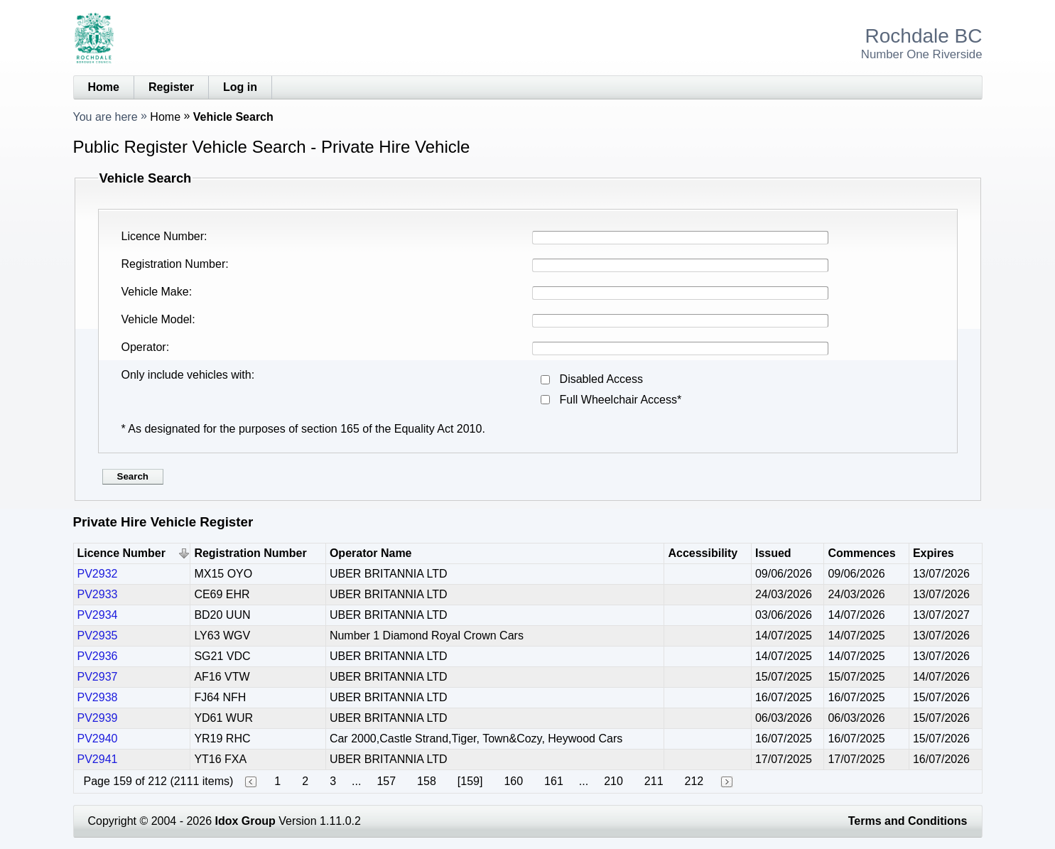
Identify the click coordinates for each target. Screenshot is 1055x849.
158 (426, 781)
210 (613, 781)
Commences (861, 553)
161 (553, 781)
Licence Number (163, 236)
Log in (240, 87)
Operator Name (371, 553)
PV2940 (97, 738)
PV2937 (97, 677)
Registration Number (173, 264)
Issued (773, 553)
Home (103, 87)
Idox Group (245, 821)
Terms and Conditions (908, 821)
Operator (143, 347)
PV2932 (97, 574)
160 (513, 781)
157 (386, 781)
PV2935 (97, 635)
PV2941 (97, 759)
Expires (933, 553)
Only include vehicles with (186, 375)
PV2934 (97, 615)
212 (694, 781)
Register (171, 87)
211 (654, 781)
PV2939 (97, 718)
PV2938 (97, 697)
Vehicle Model (157, 319)
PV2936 (97, 656)
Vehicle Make (155, 292)
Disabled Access (601, 379)
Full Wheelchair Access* (621, 400)
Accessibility (702, 553)
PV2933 (97, 594)
